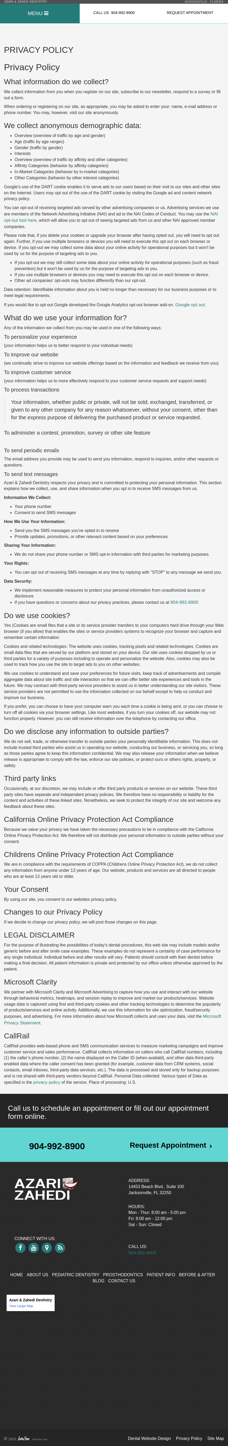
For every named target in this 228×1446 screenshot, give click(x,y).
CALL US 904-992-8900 (114, 13)
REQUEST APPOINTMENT (190, 13)
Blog (98, 1281)
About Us (37, 1275)
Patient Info (161, 1275)
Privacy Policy (189, 1438)
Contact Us (121, 1281)
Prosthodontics (123, 1275)
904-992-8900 (184, 602)
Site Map (215, 1438)
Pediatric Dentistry (75, 1275)
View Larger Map (21, 1306)
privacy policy (46, 1082)
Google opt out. (190, 304)
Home (16, 1275)
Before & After (197, 1275)
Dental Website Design (149, 1438)
